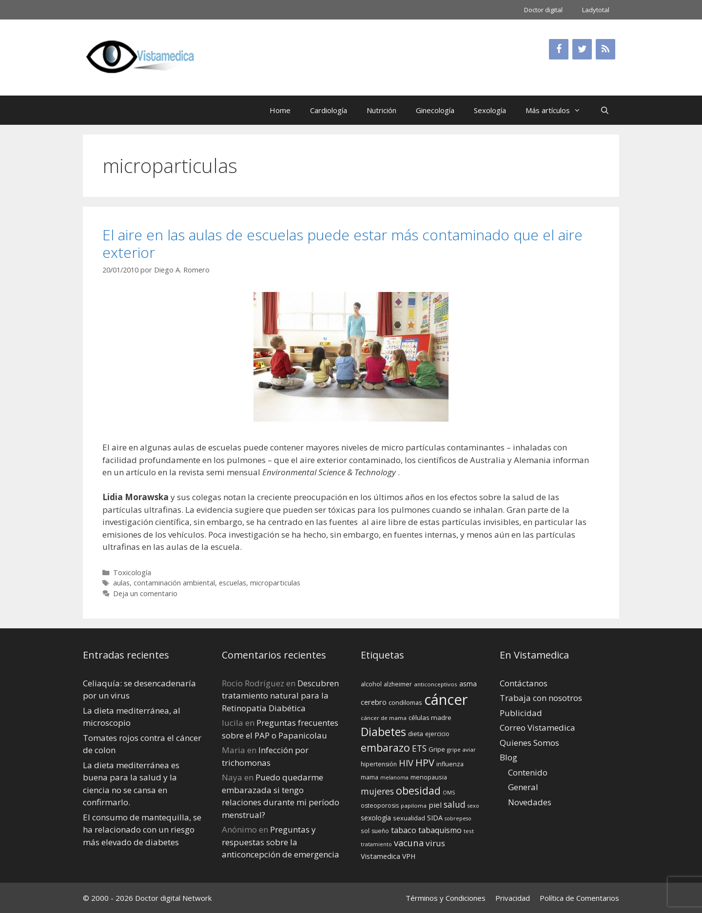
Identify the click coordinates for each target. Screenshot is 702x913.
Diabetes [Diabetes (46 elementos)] (383, 731)
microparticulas (275, 582)
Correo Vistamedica (537, 727)
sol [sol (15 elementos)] (365, 830)
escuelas (232, 582)
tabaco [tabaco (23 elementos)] (403, 829)
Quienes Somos (529, 742)
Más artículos (558, 110)
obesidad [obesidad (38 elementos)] (418, 790)
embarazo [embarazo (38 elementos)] (385, 747)
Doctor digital (543, 9)
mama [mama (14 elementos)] (369, 777)
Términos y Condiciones (446, 898)
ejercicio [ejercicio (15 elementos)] (437, 733)
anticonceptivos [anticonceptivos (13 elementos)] (435, 684)
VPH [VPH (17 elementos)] (408, 856)
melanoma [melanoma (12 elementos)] (394, 777)
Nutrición (381, 110)
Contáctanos (523, 683)
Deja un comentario (145, 593)
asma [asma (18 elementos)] (468, 683)
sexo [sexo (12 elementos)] (473, 805)
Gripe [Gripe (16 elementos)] (437, 749)
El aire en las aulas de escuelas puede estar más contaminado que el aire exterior (342, 243)
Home (280, 110)
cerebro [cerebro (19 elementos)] (374, 702)
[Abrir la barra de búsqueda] (604, 110)
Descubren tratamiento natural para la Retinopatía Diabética (280, 696)
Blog (508, 757)
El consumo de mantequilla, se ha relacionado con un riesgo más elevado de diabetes (142, 830)
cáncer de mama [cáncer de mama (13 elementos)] (384, 717)
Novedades (529, 802)
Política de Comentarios (579, 898)
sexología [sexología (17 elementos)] (376, 817)
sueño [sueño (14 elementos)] (380, 831)
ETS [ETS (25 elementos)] (419, 748)
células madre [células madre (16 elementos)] (430, 717)
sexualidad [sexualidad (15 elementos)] (409, 818)
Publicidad (521, 713)
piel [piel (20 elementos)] (435, 805)
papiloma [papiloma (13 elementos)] (414, 805)
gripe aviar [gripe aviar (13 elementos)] (461, 749)
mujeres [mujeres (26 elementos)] (377, 791)
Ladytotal (595, 9)
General (523, 787)
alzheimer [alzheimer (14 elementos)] (398, 684)
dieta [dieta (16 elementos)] (415, 733)
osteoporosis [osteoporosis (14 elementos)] (380, 805)
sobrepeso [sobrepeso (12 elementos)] (458, 818)
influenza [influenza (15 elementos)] (450, 763)
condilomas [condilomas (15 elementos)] (405, 702)
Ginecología (435, 110)
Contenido (527, 772)
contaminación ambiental (174, 582)
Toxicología (132, 572)
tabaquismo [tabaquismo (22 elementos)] (440, 830)
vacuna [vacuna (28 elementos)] (409, 842)
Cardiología (328, 110)
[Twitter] (582, 49)
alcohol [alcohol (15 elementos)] (371, 684)
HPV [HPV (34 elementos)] (424, 762)
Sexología (490, 110)
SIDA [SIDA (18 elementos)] (435, 817)
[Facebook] (558, 49)
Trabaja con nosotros (541, 697)
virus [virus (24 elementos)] (435, 843)
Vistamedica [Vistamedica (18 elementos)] (380, 856)
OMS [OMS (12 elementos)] (449, 792)
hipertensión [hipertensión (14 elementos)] (379, 764)
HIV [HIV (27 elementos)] (406, 763)
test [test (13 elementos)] (469, 831)
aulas (121, 582)
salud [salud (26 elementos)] (455, 804)
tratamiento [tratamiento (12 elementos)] (376, 844)
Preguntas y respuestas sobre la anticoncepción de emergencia (280, 842)
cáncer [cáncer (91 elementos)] (446, 699)
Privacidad (512, 898)
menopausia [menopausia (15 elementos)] (428, 777)
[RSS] (605, 49)
